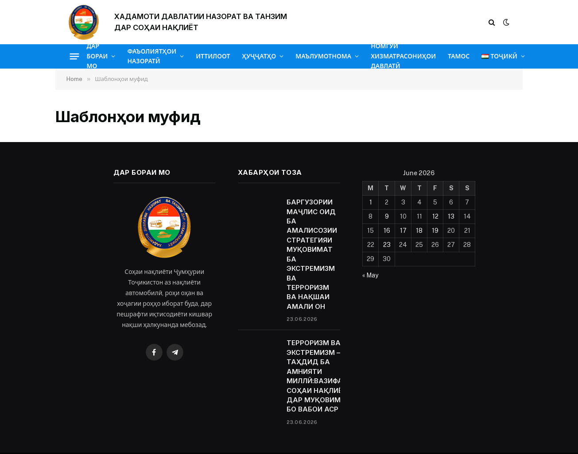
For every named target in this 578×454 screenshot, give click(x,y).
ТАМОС (458, 56)
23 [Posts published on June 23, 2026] (387, 244)
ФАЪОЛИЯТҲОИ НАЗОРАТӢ (151, 56)
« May (370, 275)
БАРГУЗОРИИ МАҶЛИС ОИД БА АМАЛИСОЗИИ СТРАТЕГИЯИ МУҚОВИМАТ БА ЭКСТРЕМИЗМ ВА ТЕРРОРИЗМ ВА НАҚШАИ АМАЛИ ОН (312, 254)
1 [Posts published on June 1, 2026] (370, 202)
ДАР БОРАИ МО (97, 56)
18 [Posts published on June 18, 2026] (419, 230)
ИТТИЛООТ (213, 56)
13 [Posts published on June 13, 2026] (451, 216)
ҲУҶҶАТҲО (259, 56)
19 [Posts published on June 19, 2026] (435, 230)
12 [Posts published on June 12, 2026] (435, 216)
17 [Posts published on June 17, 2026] (403, 230)
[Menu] (74, 56)
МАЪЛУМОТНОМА (323, 56)
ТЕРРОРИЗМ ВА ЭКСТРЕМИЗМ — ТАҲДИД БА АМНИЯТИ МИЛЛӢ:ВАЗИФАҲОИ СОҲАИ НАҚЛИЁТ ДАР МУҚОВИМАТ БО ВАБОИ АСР (322, 376)
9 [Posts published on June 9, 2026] (387, 216)
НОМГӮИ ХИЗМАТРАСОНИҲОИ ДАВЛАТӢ (403, 56)
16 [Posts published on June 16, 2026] (387, 230)
